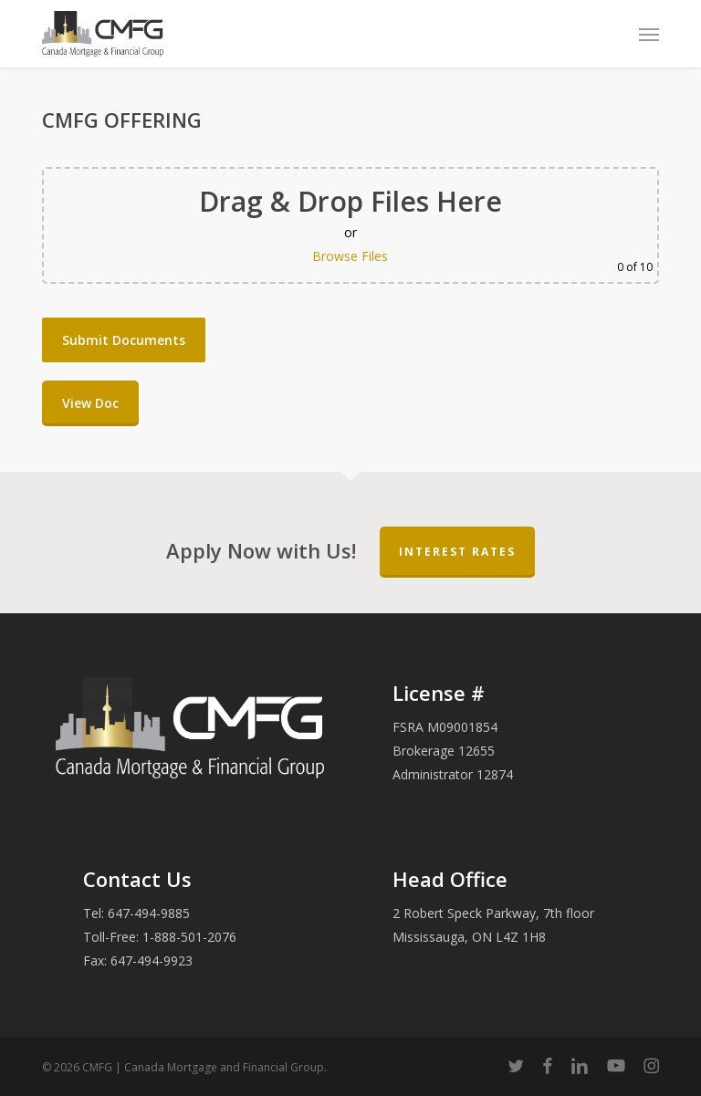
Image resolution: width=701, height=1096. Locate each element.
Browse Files (350, 256)
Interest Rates (457, 551)
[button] (649, 34)
